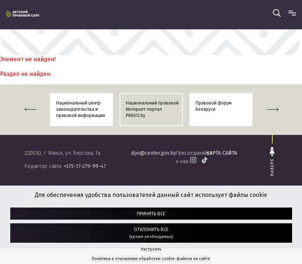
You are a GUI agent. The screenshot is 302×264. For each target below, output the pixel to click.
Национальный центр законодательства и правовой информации (80, 109)
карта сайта (221, 153)
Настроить (151, 249)
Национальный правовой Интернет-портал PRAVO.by (152, 109)
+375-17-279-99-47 (85, 166)
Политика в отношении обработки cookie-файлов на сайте (151, 258)
